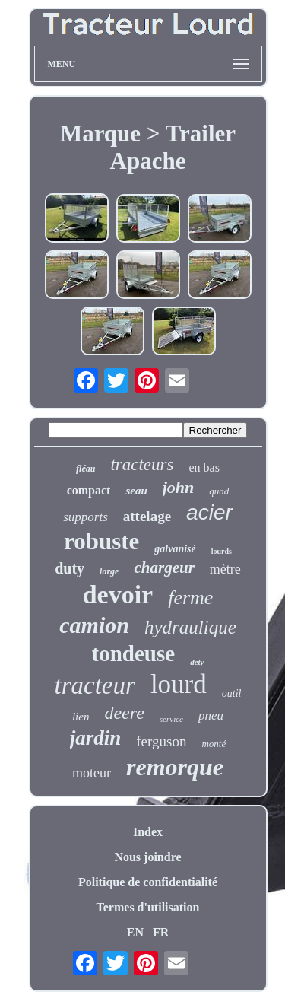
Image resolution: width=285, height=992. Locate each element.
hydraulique (190, 627)
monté (213, 743)
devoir (118, 594)
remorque (174, 767)
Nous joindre (147, 857)
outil (232, 693)
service (171, 718)
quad (219, 491)
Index (148, 831)
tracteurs (141, 464)
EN (135, 932)
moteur (91, 773)
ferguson (161, 741)
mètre (225, 569)
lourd (178, 684)
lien (81, 717)
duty (69, 568)
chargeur (164, 567)
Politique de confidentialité (147, 882)
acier (209, 512)
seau (136, 491)
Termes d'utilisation (148, 907)
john (179, 487)
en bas (203, 467)
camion (94, 624)
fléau (85, 468)
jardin (96, 738)
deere (124, 713)
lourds (221, 551)
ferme (190, 598)
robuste (101, 541)
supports (85, 517)
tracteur (95, 685)
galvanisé (174, 549)
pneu (210, 715)
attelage (147, 516)
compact (89, 490)
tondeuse (134, 653)
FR (161, 932)
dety (197, 661)
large (109, 571)
